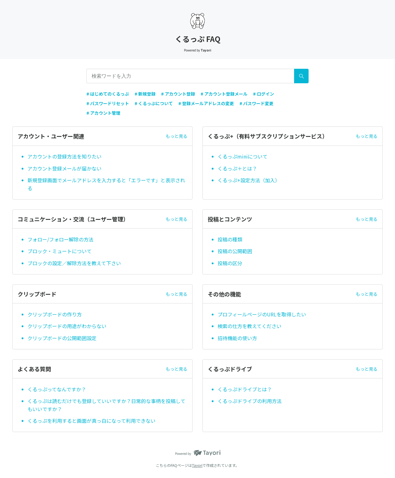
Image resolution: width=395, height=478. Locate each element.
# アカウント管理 (103, 113)
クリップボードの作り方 (54, 314)
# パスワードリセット (107, 103)
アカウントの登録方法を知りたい (64, 156)
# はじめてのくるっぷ (107, 94)
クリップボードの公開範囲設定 (62, 338)
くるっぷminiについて (243, 156)
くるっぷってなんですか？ (56, 389)
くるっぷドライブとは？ (245, 389)
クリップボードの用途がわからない (66, 326)
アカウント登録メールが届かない (64, 168)
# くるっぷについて (154, 103)
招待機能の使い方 (238, 338)
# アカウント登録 (178, 94)
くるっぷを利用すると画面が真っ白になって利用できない (91, 420)
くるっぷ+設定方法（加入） (249, 180)
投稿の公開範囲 (235, 251)
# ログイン (263, 94)
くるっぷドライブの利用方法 (250, 401)
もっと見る (176, 136)
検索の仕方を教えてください (249, 326)
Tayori (197, 465)
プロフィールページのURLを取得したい (262, 314)
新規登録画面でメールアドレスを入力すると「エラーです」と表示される (106, 184)
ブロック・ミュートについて (59, 251)
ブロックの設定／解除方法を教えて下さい (74, 263)
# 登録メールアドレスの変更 (206, 103)
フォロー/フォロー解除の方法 (60, 239)
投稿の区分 (230, 263)
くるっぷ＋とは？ (237, 168)
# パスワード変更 (256, 103)
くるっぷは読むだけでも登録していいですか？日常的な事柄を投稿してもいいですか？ (106, 405)
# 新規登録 (145, 94)
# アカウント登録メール (224, 94)
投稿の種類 (230, 239)
